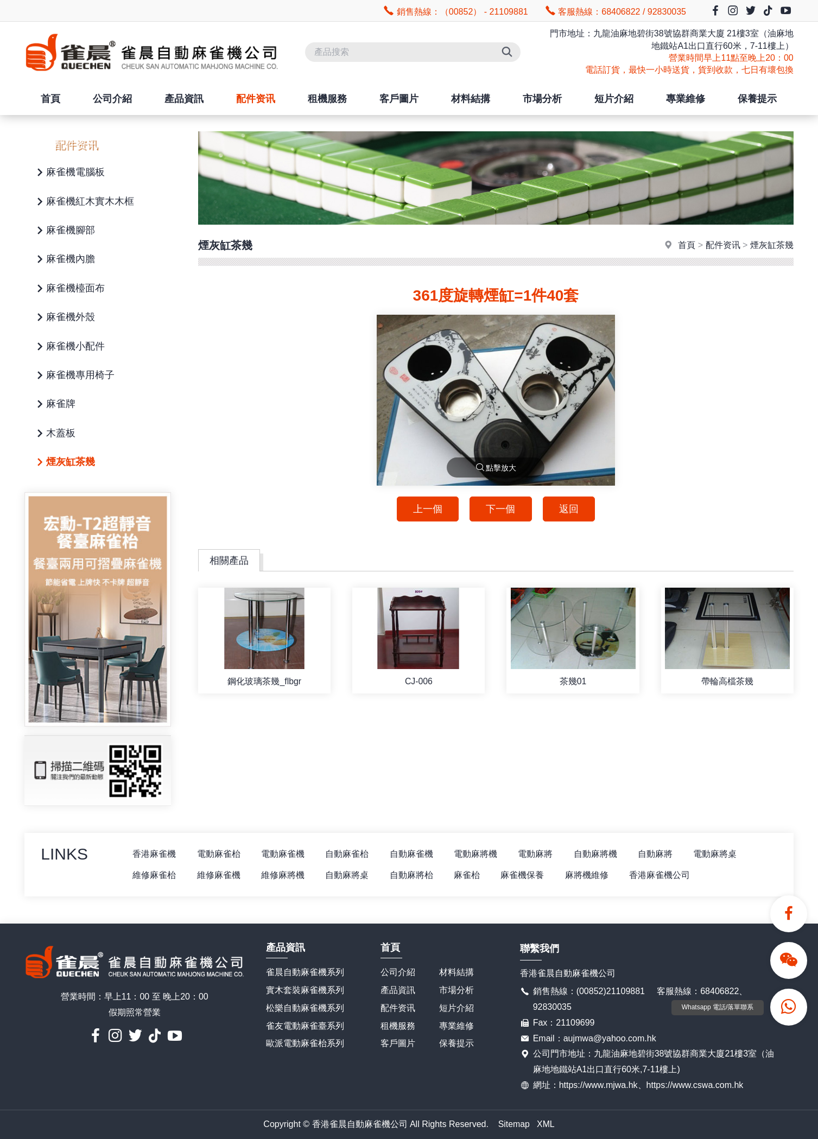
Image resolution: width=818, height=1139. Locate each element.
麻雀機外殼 (64, 317)
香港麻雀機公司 (667, 875)
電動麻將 (541, 853)
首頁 (50, 98)
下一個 (500, 509)
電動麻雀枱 (220, 853)
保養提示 (757, 98)
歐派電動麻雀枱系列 (305, 1043)
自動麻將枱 (415, 875)
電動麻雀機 (285, 853)
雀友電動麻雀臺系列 (305, 1025)
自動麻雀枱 (350, 853)
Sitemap (514, 1124)
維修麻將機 (285, 875)
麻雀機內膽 (64, 259)
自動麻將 (662, 853)
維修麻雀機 (220, 875)
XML (546, 1124)
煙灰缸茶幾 (64, 462)
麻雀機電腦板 (69, 172)
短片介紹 (613, 98)
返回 (569, 509)
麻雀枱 (472, 875)
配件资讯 (255, 98)
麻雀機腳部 (64, 231)
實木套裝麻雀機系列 (305, 990)
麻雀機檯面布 (69, 289)
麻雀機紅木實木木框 (83, 202)
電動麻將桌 (723, 853)
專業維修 (685, 98)
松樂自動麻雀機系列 (305, 1008)
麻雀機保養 (528, 875)
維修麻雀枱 (154, 875)
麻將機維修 (593, 875)
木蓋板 (54, 434)
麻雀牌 (54, 404)
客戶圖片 (398, 98)
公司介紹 (112, 98)
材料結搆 (470, 98)
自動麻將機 (602, 853)
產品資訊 (184, 98)
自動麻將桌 (350, 875)
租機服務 (327, 98)
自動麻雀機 (415, 853)
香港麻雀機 (154, 853)
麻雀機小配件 (69, 347)
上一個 (426, 509)
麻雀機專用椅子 (74, 375)
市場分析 (542, 98)
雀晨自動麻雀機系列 (305, 972)
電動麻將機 (480, 853)
